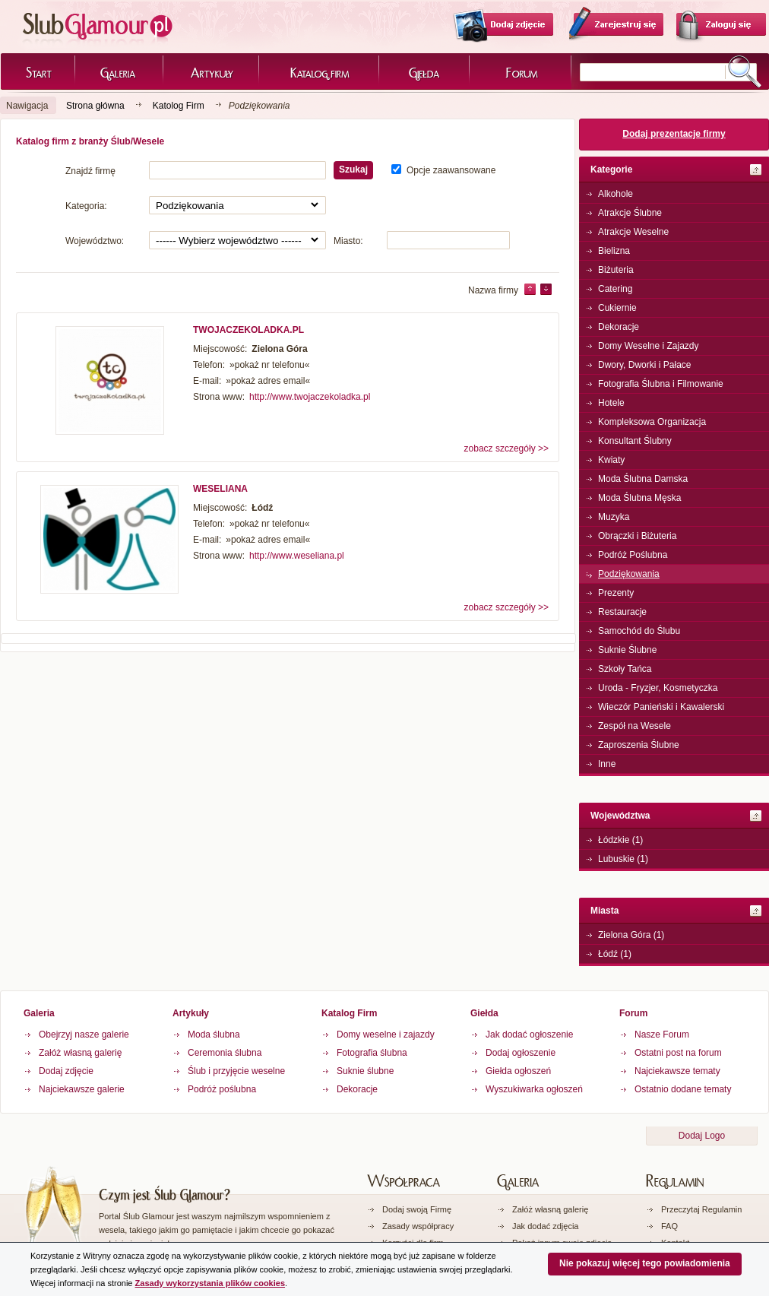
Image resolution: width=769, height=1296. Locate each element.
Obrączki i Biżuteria (637, 536)
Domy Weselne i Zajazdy (648, 346)
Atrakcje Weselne (633, 232)
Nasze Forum (662, 1034)
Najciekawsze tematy (677, 1071)
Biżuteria (616, 270)
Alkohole (615, 194)
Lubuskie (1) (623, 859)
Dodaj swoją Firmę (416, 1209)
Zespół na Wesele (634, 726)
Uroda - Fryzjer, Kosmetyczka (657, 688)
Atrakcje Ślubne (630, 213)
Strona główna (95, 105)
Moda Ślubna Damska (643, 479)
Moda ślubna (214, 1034)
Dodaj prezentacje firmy (673, 133)
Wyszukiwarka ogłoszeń (534, 1089)
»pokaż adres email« (268, 380)
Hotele (611, 403)
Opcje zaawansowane (451, 170)
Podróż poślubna (222, 1089)
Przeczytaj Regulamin (701, 1209)
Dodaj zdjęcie (66, 1071)
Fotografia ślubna (372, 1052)
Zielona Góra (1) (631, 935)
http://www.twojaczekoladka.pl (309, 396)
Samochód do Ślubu (639, 631)
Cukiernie (617, 308)
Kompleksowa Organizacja (652, 422)
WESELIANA (220, 488)
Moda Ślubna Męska (639, 498)
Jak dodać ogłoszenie (529, 1034)
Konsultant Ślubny (635, 441)
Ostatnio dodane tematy (683, 1089)
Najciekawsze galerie (82, 1089)
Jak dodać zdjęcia (545, 1226)
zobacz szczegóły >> (506, 448)
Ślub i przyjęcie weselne (236, 1071)
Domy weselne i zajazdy (386, 1034)
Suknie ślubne (365, 1071)
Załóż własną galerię (80, 1052)
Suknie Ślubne (627, 650)
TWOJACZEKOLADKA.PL (248, 330)
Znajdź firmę (90, 171)
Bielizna (614, 251)
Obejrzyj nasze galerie (84, 1034)
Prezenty (616, 593)
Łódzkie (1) (620, 840)
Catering (615, 289)
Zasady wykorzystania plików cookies (210, 1283)
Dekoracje (618, 327)
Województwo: (94, 241)
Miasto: (348, 241)
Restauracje (622, 612)
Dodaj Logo (702, 1135)
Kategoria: (86, 206)
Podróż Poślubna (632, 555)
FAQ (669, 1226)
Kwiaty (611, 460)
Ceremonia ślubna (224, 1052)
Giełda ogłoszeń (518, 1071)
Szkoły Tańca (624, 669)
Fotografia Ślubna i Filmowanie (660, 384)
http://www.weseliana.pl (296, 555)
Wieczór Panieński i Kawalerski (661, 707)
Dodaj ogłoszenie (520, 1052)
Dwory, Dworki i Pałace (644, 365)
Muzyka (613, 517)
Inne (607, 764)
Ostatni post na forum (678, 1052)
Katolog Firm (178, 105)
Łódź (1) (614, 954)
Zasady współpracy (418, 1226)
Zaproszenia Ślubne (638, 745)
